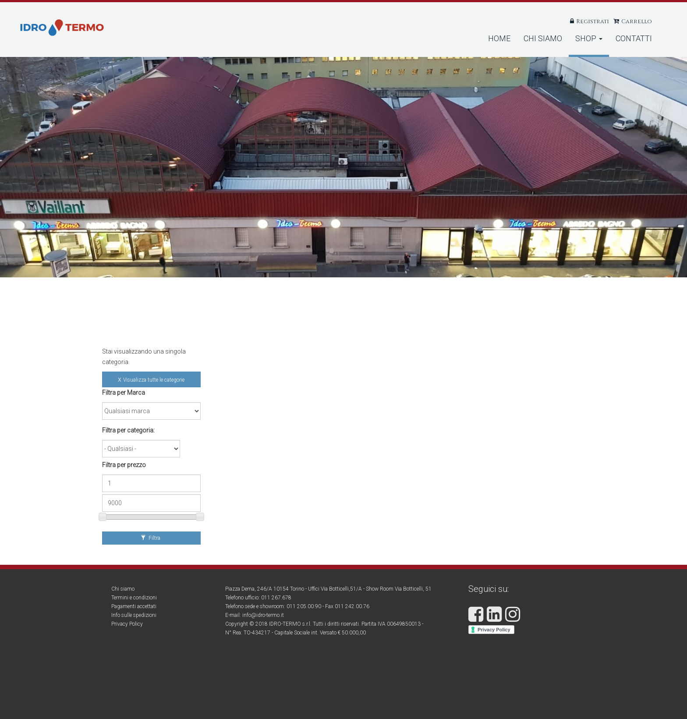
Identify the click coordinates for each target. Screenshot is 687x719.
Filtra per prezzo (124, 464)
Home (499, 38)
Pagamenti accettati (133, 606)
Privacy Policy (127, 624)
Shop (588, 38)
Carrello (636, 21)
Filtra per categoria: (128, 430)
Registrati (592, 21)
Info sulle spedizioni (133, 615)
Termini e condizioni (134, 598)
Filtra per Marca (123, 392)
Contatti (634, 38)
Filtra (150, 538)
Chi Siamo (543, 38)
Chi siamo (123, 589)
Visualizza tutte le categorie (153, 380)
